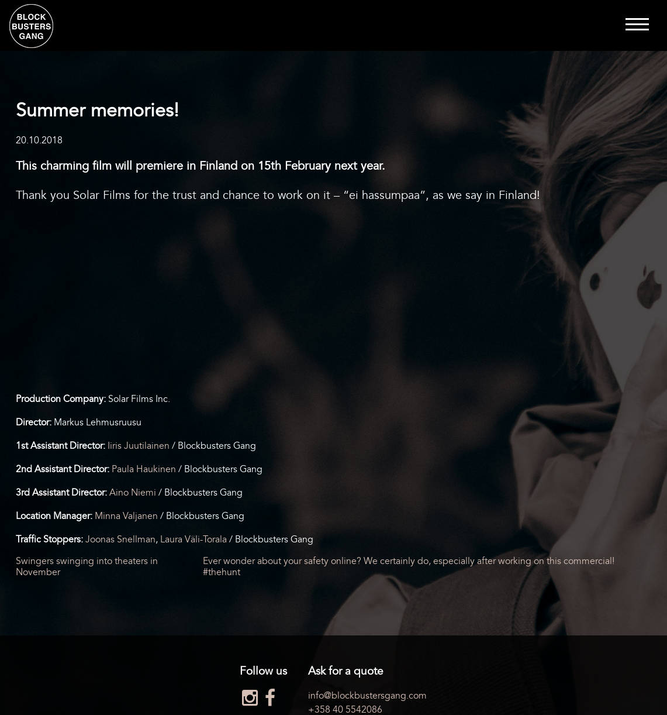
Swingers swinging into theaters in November (87, 566)
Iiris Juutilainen (139, 446)
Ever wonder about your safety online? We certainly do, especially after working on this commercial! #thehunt (408, 566)
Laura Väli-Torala (193, 539)
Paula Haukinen (144, 469)
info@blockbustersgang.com (367, 696)
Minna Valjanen (126, 516)
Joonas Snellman (120, 539)
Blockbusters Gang (31, 26)
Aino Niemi (132, 493)
